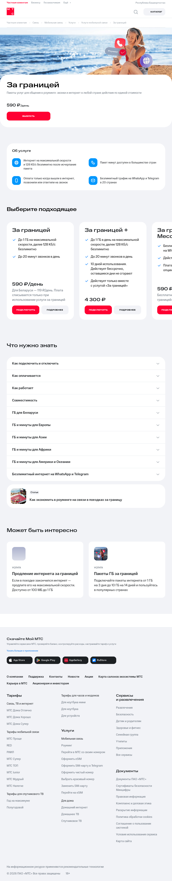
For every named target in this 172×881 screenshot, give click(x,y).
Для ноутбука (69, 709)
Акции (89, 677)
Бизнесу (35, 2)
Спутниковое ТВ (71, 821)
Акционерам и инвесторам (51, 683)
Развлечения (124, 708)
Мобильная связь (72, 739)
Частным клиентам (17, 2)
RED (9, 745)
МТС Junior (13, 772)
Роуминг (66, 745)
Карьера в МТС (17, 683)
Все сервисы (124, 755)
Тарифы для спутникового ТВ (25, 794)
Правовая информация (130, 797)
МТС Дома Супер (18, 724)
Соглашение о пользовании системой (133, 826)
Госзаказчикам (52, 2)
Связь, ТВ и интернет (20, 704)
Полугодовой (15, 808)
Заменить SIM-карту (74, 786)
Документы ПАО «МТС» (131, 779)
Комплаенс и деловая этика (133, 803)
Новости (73, 677)
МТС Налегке (15, 786)
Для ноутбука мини (73, 702)
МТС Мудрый (15, 779)
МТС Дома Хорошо (19, 717)
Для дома (67, 801)
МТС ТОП (12, 766)
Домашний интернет (74, 808)
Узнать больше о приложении (22, 650)
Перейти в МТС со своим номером (83, 752)
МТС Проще (14, 739)
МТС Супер (14, 759)
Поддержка (36, 677)
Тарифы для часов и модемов (80, 696)
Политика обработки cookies (134, 817)
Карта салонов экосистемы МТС (120, 677)
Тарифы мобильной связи (23, 732)
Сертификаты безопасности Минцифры (134, 788)
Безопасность (125, 714)
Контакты (55, 677)
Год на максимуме (18, 801)
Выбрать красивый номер (77, 779)
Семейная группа (127, 735)
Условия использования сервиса (136, 834)
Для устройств (70, 716)
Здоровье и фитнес (128, 728)
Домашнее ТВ (70, 814)
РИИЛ (10, 752)
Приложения (124, 748)
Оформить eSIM (71, 759)
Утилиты (121, 741)
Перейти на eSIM (72, 793)
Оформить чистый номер (77, 772)
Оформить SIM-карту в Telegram (82, 766)
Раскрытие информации (131, 810)
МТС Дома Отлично (19, 710)
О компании (15, 677)
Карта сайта (124, 841)
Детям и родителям (128, 721)
